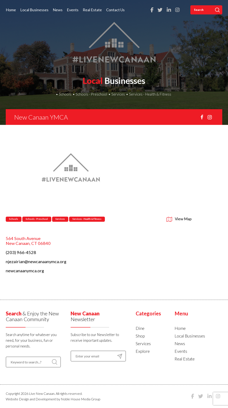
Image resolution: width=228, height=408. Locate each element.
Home (11, 9)
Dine (140, 328)
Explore (143, 351)
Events (72, 9)
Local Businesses (34, 9)
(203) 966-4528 (21, 252)
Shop (140, 335)
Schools (65, 94)
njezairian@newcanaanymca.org (36, 261)
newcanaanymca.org (25, 270)
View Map (179, 218)
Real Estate (92, 9)
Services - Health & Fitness (150, 94)
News (58, 9)
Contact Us (115, 9)
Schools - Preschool (91, 94)
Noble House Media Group (80, 399)
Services (118, 94)
